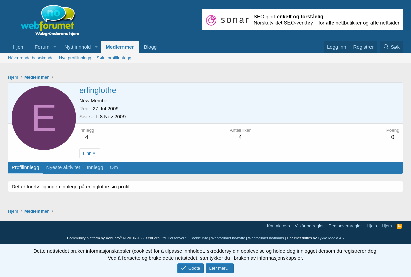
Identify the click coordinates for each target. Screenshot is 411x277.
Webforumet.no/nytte (228, 238)
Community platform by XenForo (117, 238)
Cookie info (198, 238)
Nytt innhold (77, 47)
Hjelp (372, 225)
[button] (54, 47)
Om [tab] (114, 167)
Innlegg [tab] (95, 167)
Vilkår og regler (309, 225)
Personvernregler (345, 225)
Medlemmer (120, 47)
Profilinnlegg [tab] (25, 167)
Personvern (177, 238)
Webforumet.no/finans (266, 238)
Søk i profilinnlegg (114, 57)
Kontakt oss (278, 225)
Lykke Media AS (331, 238)
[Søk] (391, 47)
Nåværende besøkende (31, 57)
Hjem (19, 47)
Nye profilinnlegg (75, 57)
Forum (42, 47)
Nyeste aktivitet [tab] (63, 167)
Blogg (150, 47)
